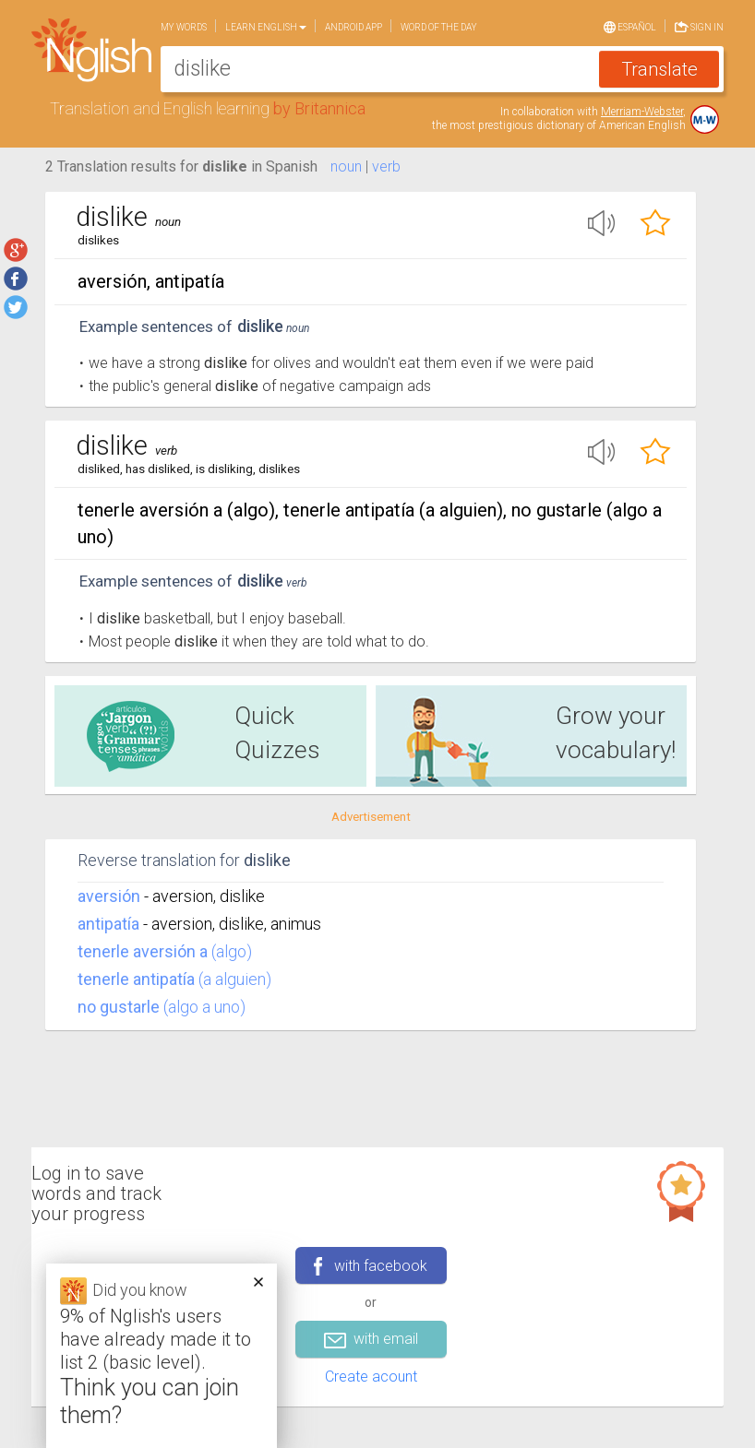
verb (386, 166)
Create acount (371, 1376)
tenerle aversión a (143, 951)
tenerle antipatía (136, 979)
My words (184, 27)
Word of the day (439, 27)
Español (630, 25)
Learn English (265, 27)
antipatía (108, 923)
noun (346, 166)
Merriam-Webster (642, 111)
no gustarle (119, 1006)
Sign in (699, 25)
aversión (109, 896)
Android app (353, 27)
